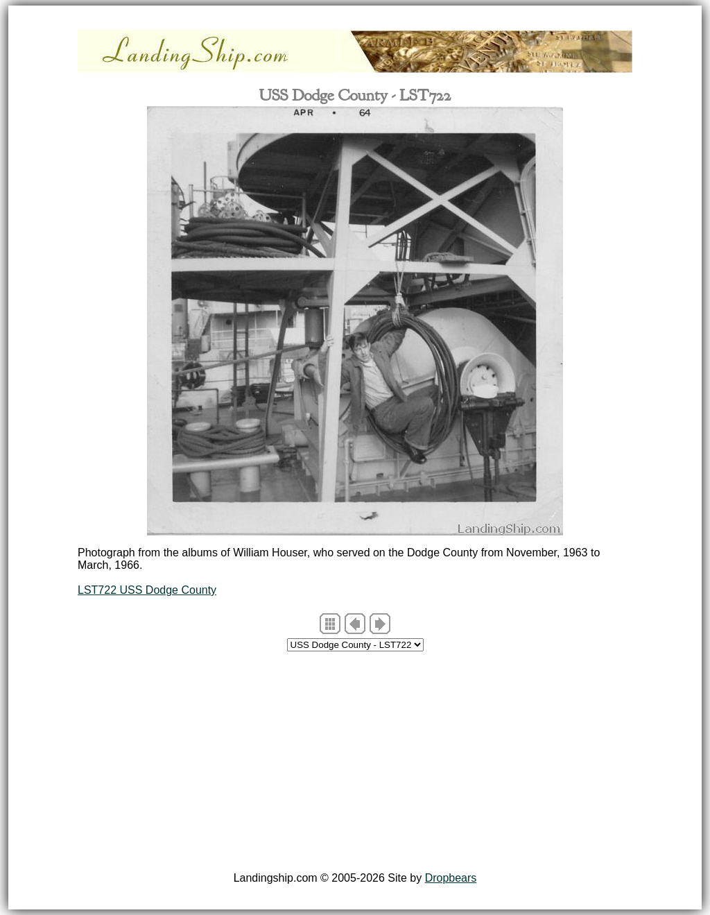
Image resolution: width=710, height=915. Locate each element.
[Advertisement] (355, 764)
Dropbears (451, 878)
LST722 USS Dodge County (147, 590)
